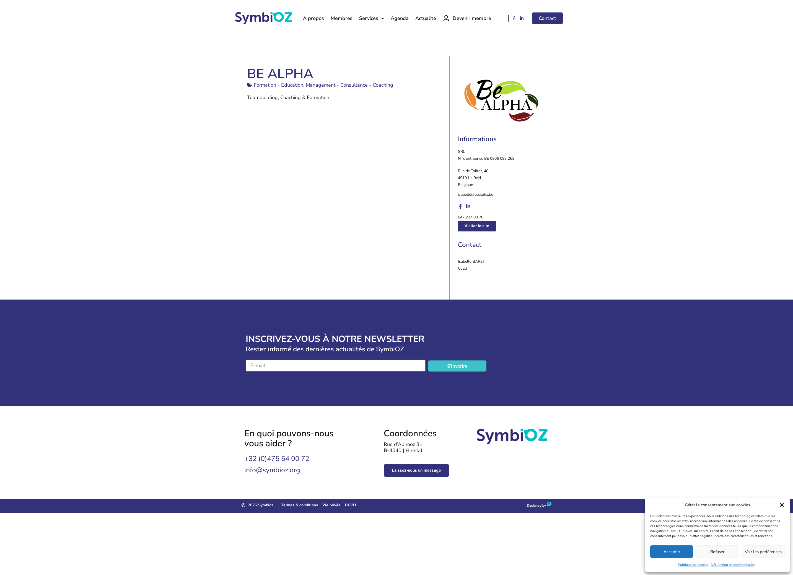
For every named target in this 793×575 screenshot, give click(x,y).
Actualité (425, 18)
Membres (342, 18)
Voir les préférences (763, 552)
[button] (782, 505)
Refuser (717, 552)
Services (371, 18)
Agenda (400, 18)
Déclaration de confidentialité (733, 565)
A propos (313, 18)
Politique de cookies (693, 565)
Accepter (672, 552)
